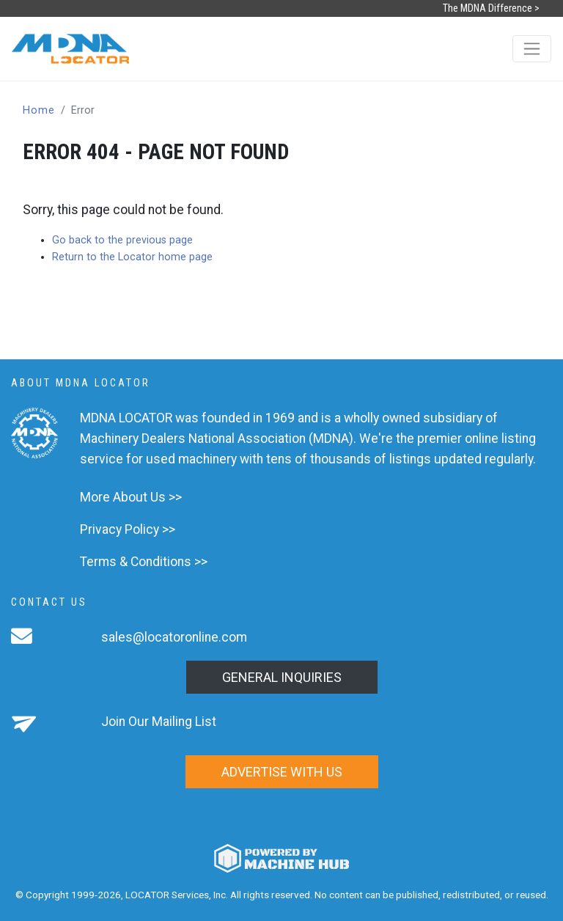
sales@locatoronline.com (174, 637)
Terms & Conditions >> (143, 561)
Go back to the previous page (122, 240)
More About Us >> (131, 497)
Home (39, 110)
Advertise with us (281, 771)
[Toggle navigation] (531, 48)
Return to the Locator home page (132, 257)
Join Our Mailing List (158, 721)
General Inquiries (282, 677)
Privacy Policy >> (127, 529)
